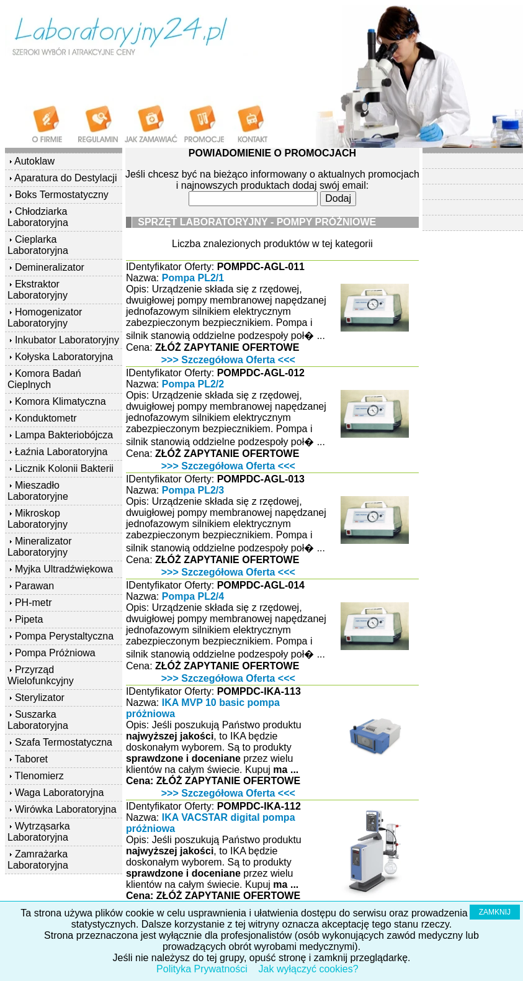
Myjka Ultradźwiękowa (64, 569)
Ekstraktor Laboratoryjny (37, 290)
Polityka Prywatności (202, 969)
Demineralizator (49, 267)
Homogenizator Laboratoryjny (44, 317)
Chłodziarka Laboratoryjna (37, 217)
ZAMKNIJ (495, 912)
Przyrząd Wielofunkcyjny (40, 675)
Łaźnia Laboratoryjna (61, 451)
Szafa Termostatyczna (63, 742)
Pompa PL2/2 (193, 384)
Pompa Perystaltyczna (64, 636)
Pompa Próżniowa (55, 653)
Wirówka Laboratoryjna (66, 809)
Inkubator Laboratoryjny (67, 340)
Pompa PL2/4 (193, 596)
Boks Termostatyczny (62, 194)
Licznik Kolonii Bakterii (64, 468)
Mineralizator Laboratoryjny (39, 547)
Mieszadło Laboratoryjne (37, 491)
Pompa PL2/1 (193, 278)
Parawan (34, 586)
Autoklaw (34, 161)
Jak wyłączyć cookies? (309, 969)
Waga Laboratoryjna (59, 792)
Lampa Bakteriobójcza (64, 435)
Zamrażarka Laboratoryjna (37, 859)
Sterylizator (40, 697)
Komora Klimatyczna (60, 401)
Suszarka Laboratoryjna (37, 720)
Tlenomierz (39, 776)
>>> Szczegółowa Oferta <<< (228, 360)
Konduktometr (46, 418)
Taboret (31, 759)
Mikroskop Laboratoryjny (37, 519)
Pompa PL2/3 (193, 490)
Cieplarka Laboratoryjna (37, 245)
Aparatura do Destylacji (65, 178)
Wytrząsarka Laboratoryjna (38, 832)
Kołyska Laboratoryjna (64, 356)
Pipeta (29, 619)
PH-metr (33, 602)
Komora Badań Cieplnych (44, 379)
